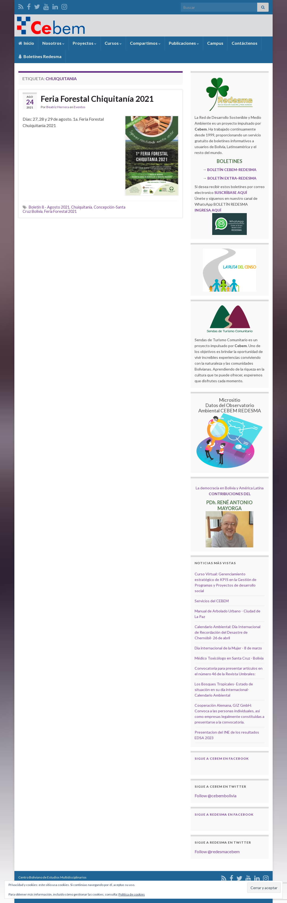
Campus (215, 43)
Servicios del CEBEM (212, 601)
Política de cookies (131, 894)
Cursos (113, 43)
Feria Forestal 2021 (60, 211)
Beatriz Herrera (57, 107)
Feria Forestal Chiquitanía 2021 (97, 98)
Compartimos (145, 43)
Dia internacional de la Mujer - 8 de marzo (228, 648)
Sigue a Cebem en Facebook (222, 758)
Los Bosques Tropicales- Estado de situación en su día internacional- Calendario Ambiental (224, 689)
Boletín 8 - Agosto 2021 (49, 207)
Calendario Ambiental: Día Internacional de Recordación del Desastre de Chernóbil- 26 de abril (227, 632)
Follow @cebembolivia (215, 795)
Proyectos (84, 43)
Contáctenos (244, 43)
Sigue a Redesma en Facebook (224, 814)
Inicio (26, 43)
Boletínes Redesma (39, 56)
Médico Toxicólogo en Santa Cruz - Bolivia (229, 658)
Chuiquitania (81, 207)
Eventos (79, 107)
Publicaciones (184, 43)
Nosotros (53, 43)
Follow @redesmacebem (217, 851)
